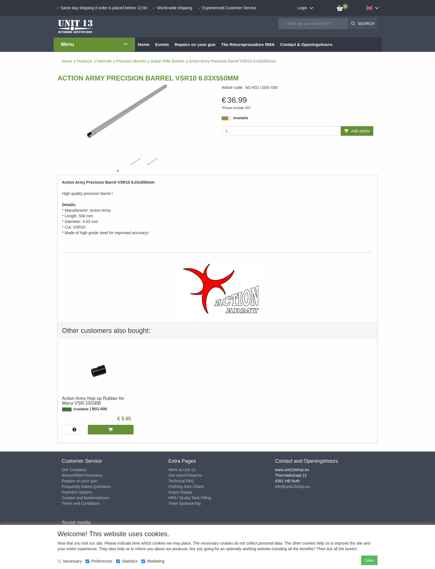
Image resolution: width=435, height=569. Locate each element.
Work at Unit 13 (181, 469)
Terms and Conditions (81, 503)
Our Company (74, 469)
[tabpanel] (134, 162)
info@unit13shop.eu (292, 486)
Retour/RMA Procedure (82, 475)
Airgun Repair (180, 492)
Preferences (99, 561)
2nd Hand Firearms (185, 475)
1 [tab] (118, 171)
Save (369, 560)
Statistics (127, 561)
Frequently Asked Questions (86, 486)
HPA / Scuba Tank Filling (189, 498)
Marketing (152, 561)
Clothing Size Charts (186, 486)
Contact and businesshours (85, 498)
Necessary (70, 561)
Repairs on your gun (79, 481)
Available (240, 118)
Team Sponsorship (184, 503)
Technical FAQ (181, 481)
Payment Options (77, 492)
